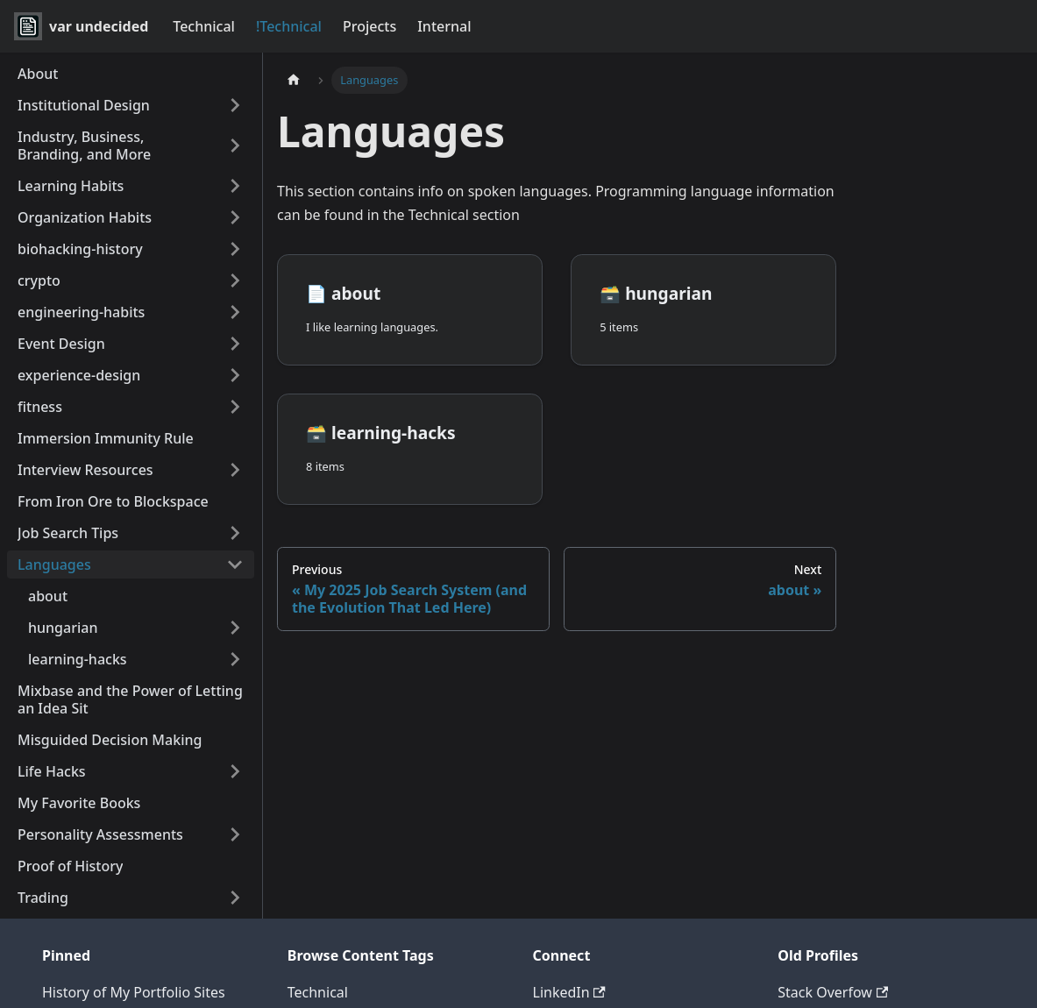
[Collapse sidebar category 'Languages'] (235, 564)
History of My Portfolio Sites (133, 992)
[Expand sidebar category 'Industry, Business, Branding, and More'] (235, 145)
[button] (130, 249)
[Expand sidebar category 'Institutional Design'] (235, 105)
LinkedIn (569, 992)
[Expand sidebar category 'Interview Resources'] (235, 470)
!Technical (289, 26)
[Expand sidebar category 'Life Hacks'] (235, 771)
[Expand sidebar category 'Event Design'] (235, 344)
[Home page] (293, 80)
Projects (369, 26)
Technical (204, 26)
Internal (444, 26)
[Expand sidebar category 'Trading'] (235, 898)
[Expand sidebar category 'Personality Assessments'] (235, 834)
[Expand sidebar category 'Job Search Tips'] (235, 533)
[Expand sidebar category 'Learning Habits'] (235, 186)
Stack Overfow (833, 992)
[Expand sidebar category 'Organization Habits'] (235, 217)
